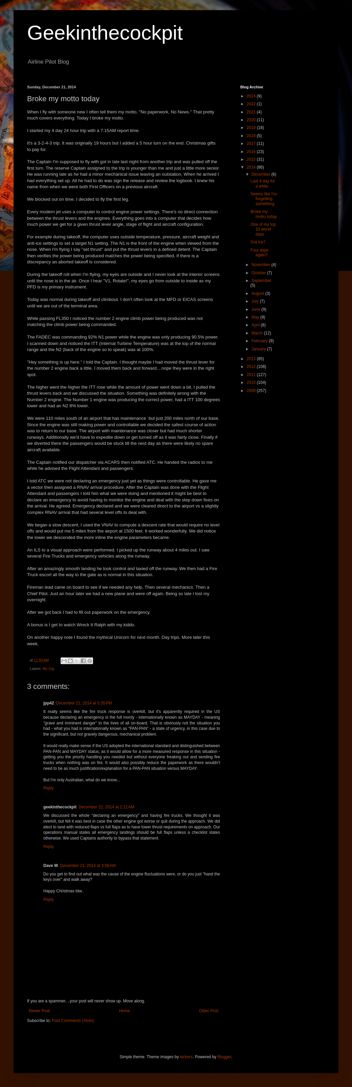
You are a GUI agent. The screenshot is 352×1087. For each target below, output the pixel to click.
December (261, 174)
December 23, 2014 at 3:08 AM (87, 865)
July (255, 301)
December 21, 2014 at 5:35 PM (84, 703)
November (261, 264)
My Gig (48, 669)
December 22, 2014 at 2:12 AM (106, 807)
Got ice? (258, 242)
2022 (252, 104)
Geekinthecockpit (105, 32)
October (259, 272)
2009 (252, 390)
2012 (252, 366)
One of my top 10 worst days (263, 229)
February (260, 341)
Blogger (225, 1057)
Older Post (208, 1010)
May (255, 317)
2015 (252, 159)
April (256, 325)
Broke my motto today (263, 214)
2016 (252, 151)
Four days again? (259, 252)
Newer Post (39, 1010)
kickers (186, 1057)
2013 (252, 358)
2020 (252, 119)
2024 (252, 96)
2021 (252, 112)
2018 (252, 135)
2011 (252, 374)
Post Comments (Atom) (73, 1020)
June (256, 309)
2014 (252, 167)
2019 (252, 127)
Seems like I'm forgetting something (263, 199)
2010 (252, 382)
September (261, 280)
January (259, 349)
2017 (252, 143)
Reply (48, 788)
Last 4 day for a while (262, 183)
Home (124, 1010)
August (258, 293)
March (257, 333)
